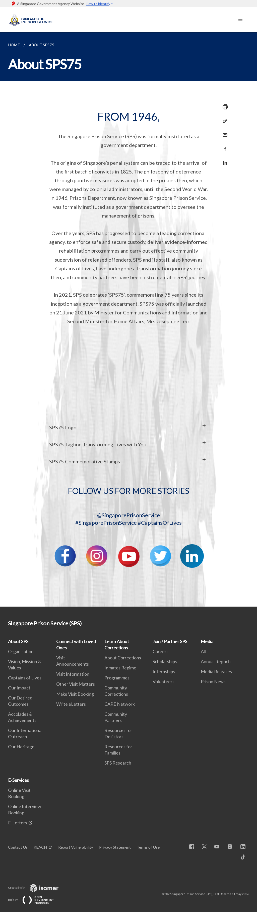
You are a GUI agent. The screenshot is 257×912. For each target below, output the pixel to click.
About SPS (18, 641)
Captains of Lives (24, 677)
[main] (128, 319)
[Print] (223, 107)
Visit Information (72, 674)
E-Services (18, 780)
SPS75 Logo (63, 427)
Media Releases (216, 671)
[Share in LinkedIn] (223, 159)
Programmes (117, 677)
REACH (40, 847)
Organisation (21, 651)
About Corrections (122, 657)
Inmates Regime (120, 667)
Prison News (213, 681)
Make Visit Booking (75, 694)
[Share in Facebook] (223, 145)
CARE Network (119, 704)
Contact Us (18, 847)
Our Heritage (21, 746)
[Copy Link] (223, 121)
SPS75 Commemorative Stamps (84, 461)
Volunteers (163, 681)
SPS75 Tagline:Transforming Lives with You (97, 444)
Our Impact (19, 687)
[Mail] (223, 131)
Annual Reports (216, 661)
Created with (37, 887)
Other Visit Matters (75, 684)
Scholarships (165, 661)
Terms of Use (148, 847)
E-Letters (17, 822)
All (203, 651)
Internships (164, 671)
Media (207, 641)
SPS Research (117, 763)
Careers (160, 651)
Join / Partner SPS (170, 641)
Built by (35, 899)
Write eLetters (71, 704)
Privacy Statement (115, 847)
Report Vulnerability (75, 847)
